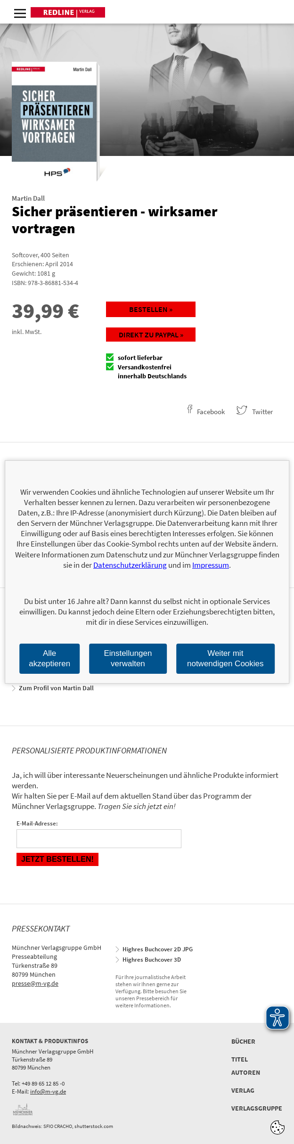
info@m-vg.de (48, 1091)
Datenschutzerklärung (130, 565)
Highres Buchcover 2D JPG (157, 949)
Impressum (210, 565)
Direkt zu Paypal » (151, 334)
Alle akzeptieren (49, 658)
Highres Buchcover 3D (151, 960)
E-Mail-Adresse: (37, 823)
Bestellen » (150, 309)
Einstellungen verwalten (128, 658)
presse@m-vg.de (35, 983)
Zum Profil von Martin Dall (56, 688)
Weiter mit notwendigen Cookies (225, 658)
